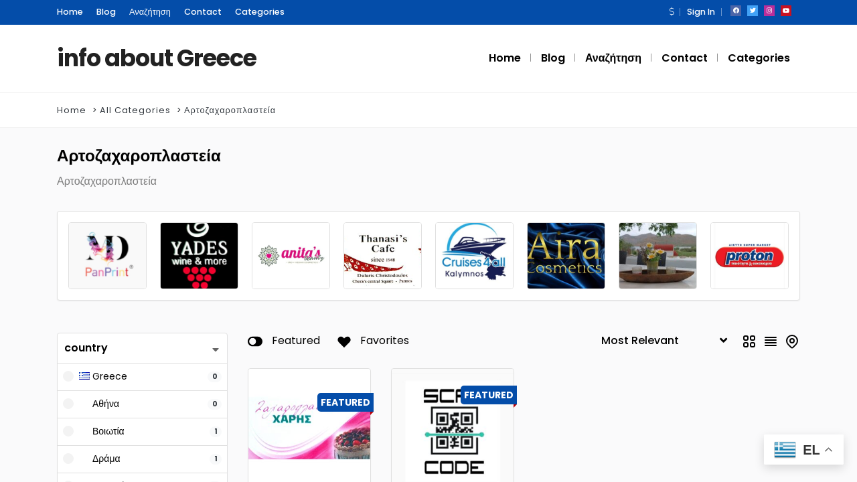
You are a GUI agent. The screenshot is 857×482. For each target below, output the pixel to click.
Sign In (701, 11)
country (86, 242)
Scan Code (439, 434)
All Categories (135, 110)
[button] (672, 11)
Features (88, 436)
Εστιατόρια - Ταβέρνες (442, 400)
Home (71, 110)
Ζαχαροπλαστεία (288, 400)
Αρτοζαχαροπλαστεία (230, 110)
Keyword (89, 406)
